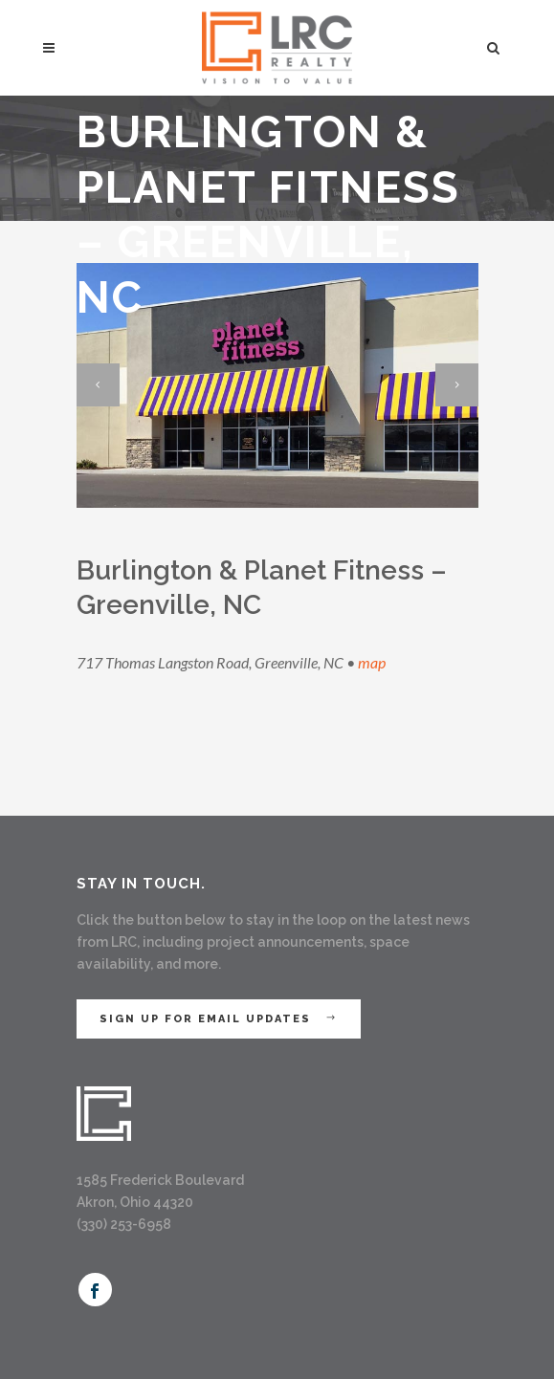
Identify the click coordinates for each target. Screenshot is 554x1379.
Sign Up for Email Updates (219, 1019)
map (372, 662)
